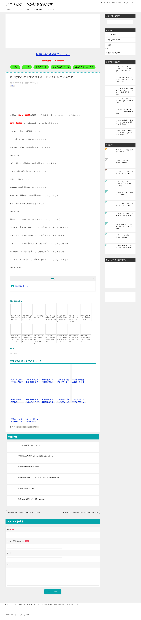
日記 (12, 86)
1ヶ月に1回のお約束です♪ (39, 316)
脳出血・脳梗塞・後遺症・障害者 (27, 427)
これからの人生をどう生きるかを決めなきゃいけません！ (73, 318)
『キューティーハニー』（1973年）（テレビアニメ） (125, 68)
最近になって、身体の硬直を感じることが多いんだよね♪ (15, 338)
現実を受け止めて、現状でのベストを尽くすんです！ (73, 338)
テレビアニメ (11, 9)
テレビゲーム (25, 9)
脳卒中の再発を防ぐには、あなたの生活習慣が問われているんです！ (39, 477)
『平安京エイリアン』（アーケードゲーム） (124, 246)
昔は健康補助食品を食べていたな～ (29, 466)
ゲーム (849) (112, 35)
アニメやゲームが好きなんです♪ (124, 151)
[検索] (120, 22)
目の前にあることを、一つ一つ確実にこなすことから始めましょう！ (38, 339)
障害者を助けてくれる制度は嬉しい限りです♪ (85, 317)
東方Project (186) (114, 53)
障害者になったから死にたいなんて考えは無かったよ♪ (85, 338)
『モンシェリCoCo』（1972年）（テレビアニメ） (124, 122)
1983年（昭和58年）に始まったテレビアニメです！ (124, 226)
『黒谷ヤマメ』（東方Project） (122, 236)
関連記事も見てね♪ (21, 286)
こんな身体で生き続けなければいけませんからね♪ (62, 318)
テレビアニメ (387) (114, 40)
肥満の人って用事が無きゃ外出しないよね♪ (31, 499)
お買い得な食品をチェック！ (53, 54)
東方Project (38, 9)
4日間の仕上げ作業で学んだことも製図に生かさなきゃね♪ (36, 456)
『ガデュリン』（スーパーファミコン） (124, 100)
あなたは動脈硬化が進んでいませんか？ (30, 445)
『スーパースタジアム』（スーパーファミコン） (124, 79)
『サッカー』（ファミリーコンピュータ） (124, 172)
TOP (19, 604)
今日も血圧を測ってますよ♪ (26, 488)
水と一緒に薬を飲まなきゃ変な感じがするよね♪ (50, 317)
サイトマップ (51, 9)
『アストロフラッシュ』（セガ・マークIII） (124, 204)
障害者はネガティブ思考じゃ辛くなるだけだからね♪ (27, 338)
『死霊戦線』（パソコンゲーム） (124, 193)
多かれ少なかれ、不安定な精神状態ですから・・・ (50, 338)
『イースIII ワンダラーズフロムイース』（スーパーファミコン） (125, 91)
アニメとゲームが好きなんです (29, 3)
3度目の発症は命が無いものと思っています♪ (27, 317)
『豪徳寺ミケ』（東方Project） (122, 161)
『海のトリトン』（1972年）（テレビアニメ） (125, 132)
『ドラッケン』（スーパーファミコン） (124, 111)
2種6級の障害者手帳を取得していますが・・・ (15, 317)
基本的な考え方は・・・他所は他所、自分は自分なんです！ (62, 338)
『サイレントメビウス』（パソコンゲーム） (124, 214)
